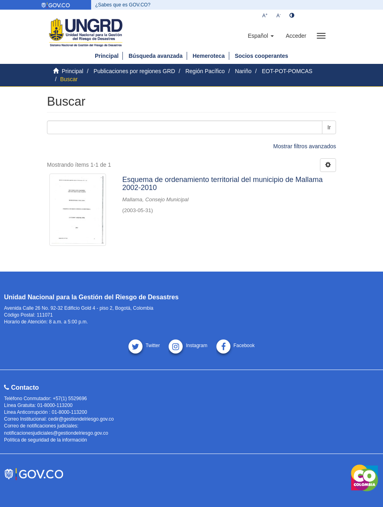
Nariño (243, 71)
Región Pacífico (205, 71)
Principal (106, 56)
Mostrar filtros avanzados (304, 146)
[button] (260, 36)
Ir (329, 127)
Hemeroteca (209, 56)
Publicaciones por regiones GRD (134, 71)
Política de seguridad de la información (45, 440)
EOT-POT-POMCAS (287, 71)
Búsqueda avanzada (155, 56)
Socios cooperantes (261, 56)
